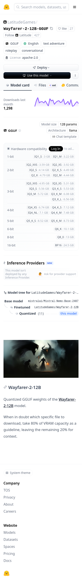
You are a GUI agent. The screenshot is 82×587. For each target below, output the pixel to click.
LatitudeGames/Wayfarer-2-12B (56, 307)
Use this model (37, 75)
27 (71, 28)
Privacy (9, 497)
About (8, 504)
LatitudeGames (21, 22)
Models (9, 532)
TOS (6, 490)
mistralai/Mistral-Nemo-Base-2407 (53, 301)
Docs (7, 560)
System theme (17, 473)
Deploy (41, 67)
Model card (18, 85)
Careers (9, 511)
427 (36, 35)
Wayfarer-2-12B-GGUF (25, 29)
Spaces (9, 546)
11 (41, 313)
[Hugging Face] (6, 573)
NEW (49, 263)
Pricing (9, 553)
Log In (55, 149)
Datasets (10, 539)
